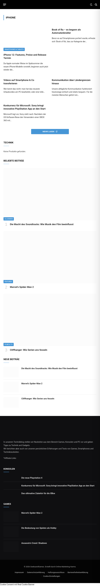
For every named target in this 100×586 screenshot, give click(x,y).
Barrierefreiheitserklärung (78, 572)
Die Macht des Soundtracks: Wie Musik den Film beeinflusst (41, 224)
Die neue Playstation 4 (31, 478)
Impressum (19, 572)
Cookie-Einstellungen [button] (51, 576)
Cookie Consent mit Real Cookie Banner (17, 584)
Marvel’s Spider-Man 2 (22, 287)
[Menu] (4, 4)
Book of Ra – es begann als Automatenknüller (66, 31)
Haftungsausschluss (56, 572)
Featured (8, 281)
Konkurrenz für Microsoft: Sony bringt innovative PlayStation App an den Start (24, 107)
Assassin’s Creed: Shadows (34, 543)
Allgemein (9, 219)
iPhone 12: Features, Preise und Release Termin (24, 56)
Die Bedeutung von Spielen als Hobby (38, 528)
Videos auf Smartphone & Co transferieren (18, 82)
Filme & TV (9, 344)
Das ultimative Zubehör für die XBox (38, 493)
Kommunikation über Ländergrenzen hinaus (71, 82)
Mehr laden (50, 132)
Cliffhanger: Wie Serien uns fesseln (28, 349)
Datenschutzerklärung (36, 572)
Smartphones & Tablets (14, 49)
